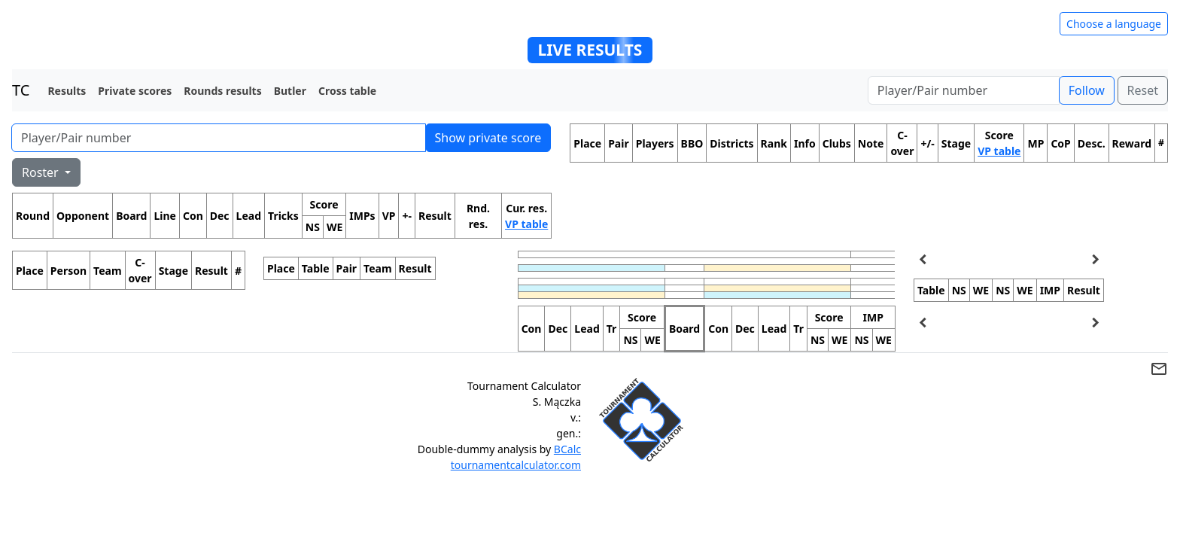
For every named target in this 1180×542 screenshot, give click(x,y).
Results (66, 91)
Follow (1087, 90)
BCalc (567, 449)
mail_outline (1159, 369)
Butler (290, 91)
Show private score (488, 137)
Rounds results (222, 91)
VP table (526, 224)
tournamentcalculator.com (516, 465)
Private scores (135, 91)
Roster (42, 172)
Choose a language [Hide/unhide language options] (1113, 24)
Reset (1142, 90)
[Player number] (964, 90)
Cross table (347, 91)
